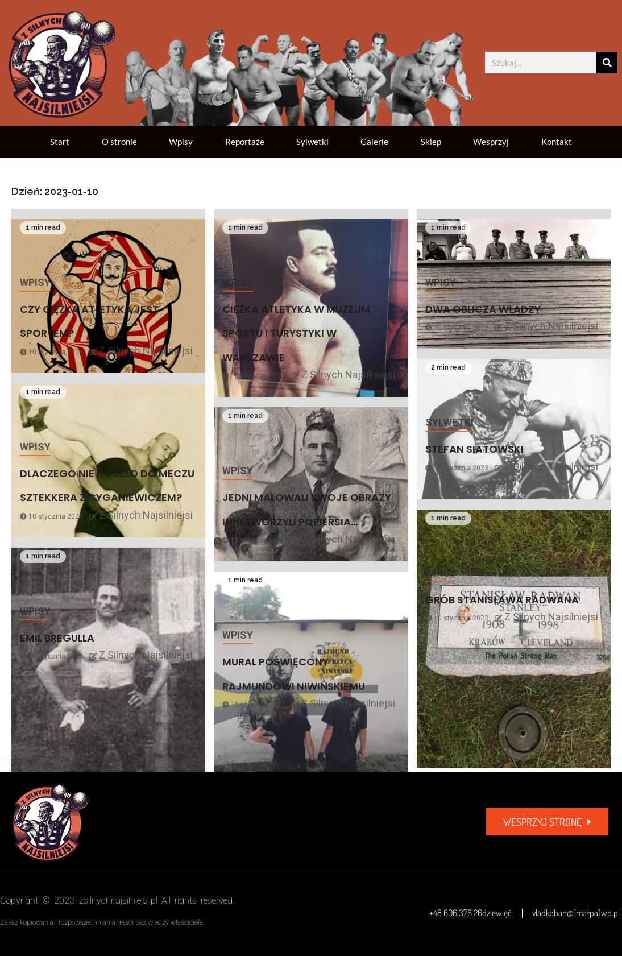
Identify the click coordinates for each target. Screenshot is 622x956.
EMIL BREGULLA (57, 638)
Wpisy (181, 141)
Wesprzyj (491, 141)
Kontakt (556, 141)
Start (59, 141)
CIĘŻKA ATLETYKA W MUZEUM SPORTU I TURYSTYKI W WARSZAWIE (296, 333)
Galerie (374, 141)
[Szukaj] (606, 62)
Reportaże (244, 141)
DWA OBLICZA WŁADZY (483, 309)
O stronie (119, 141)
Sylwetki (312, 141)
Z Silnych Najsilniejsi (146, 351)
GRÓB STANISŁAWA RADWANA (502, 600)
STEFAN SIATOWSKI (474, 449)
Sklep (431, 141)
